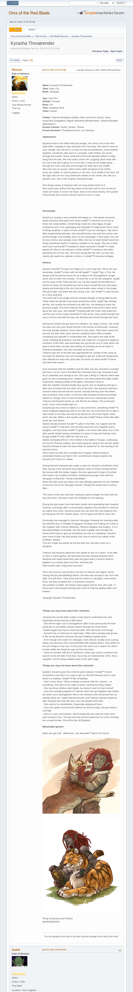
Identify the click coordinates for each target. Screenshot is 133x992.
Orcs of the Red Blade (29, 13)
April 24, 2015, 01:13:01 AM (54, 70)
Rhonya (17, 69)
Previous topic (100, 51)
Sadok (16, 949)
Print (120, 60)
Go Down (15, 60)
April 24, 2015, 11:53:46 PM (54, 950)
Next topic (116, 51)
